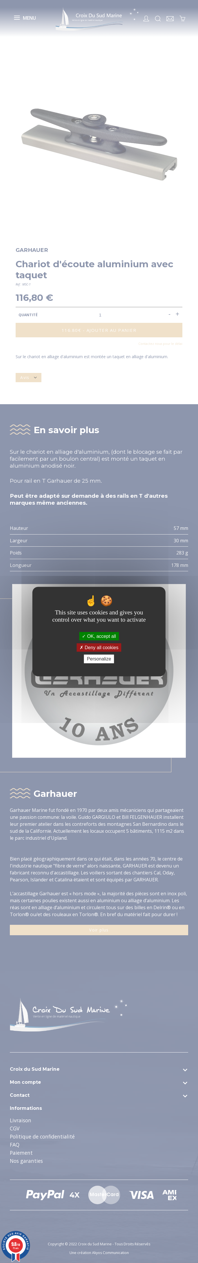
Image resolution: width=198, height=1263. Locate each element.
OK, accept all (99, 636)
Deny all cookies (99, 647)
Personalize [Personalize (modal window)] (99, 658)
